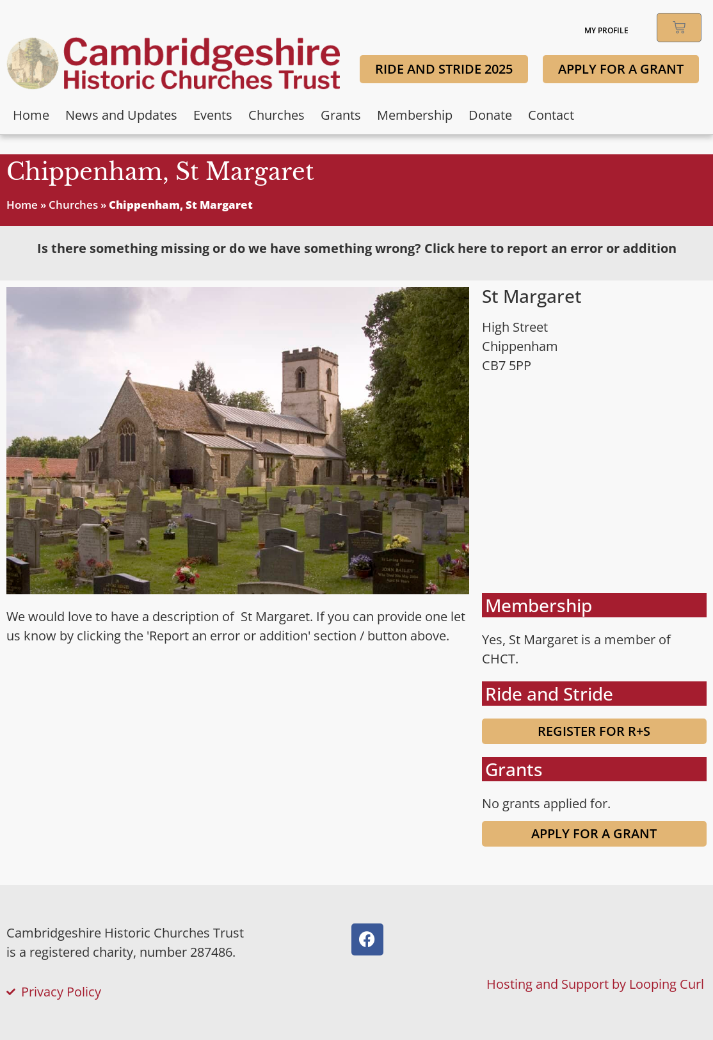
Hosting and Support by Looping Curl (595, 984)
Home (31, 115)
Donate (490, 115)
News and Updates (121, 115)
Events (212, 115)
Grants (341, 115)
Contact (551, 115)
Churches (276, 115)
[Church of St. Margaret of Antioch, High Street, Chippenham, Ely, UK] (594, 484)
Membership (415, 115)
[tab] (356, 248)
